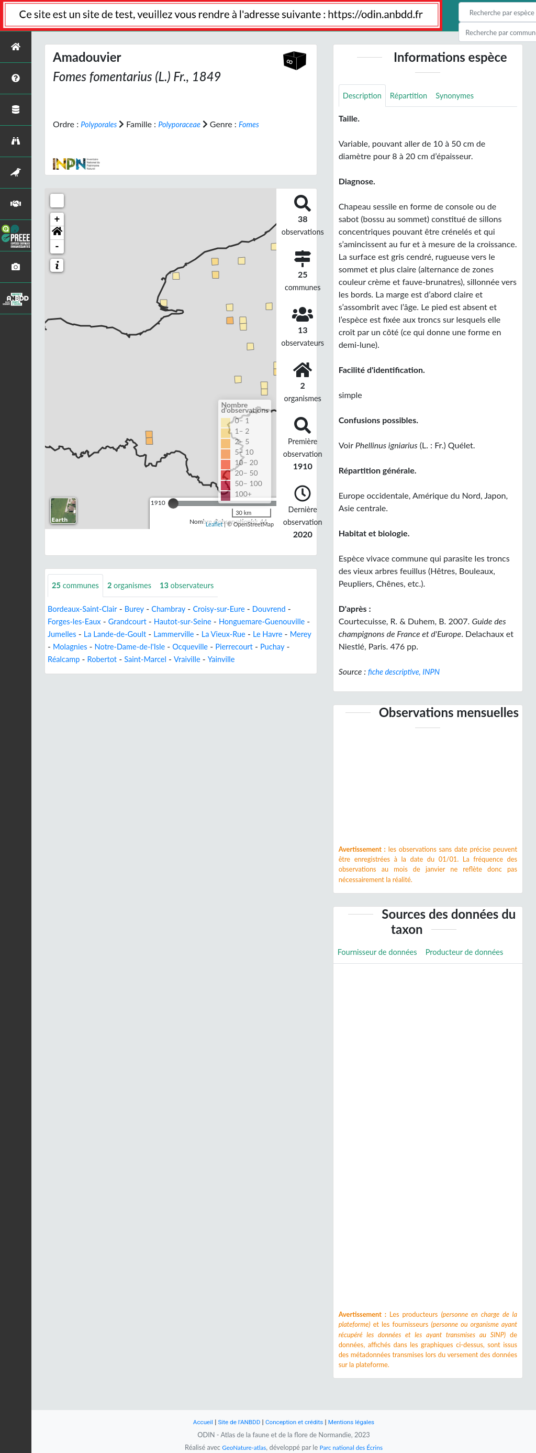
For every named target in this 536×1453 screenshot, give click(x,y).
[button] (57, 232)
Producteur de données (380, 978)
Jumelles (114, 634)
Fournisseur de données (381, 954)
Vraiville (281, 659)
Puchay (109, 659)
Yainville (62, 672)
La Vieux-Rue (289, 634)
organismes (136, 585)
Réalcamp (147, 659)
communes (78, 585)
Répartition (414, 96)
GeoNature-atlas (241, 1447)
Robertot (189, 659)
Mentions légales (357, 1422)
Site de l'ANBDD (235, 1422)
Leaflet (214, 524)
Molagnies (142, 647)
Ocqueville (272, 647)
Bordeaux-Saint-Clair (86, 609)
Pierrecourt (68, 659)
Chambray (178, 609)
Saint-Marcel (236, 659)
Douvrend (287, 609)
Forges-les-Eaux (77, 621)
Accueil (196, 1422)
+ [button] (57, 219)
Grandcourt (134, 621)
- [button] (57, 246)
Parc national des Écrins (353, 1447)
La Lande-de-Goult (172, 634)
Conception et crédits (295, 1422)
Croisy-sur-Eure (232, 609)
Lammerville (236, 634)
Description (364, 96)
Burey (141, 609)
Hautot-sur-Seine (194, 621)
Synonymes (464, 96)
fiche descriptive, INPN (407, 673)
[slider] (173, 503)
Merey (104, 647)
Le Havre (69, 647)
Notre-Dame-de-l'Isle (207, 647)
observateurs (198, 585)
